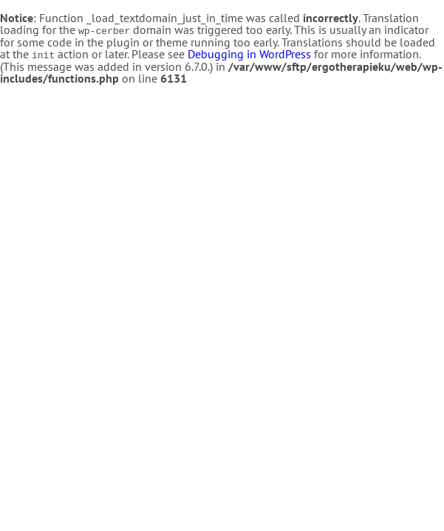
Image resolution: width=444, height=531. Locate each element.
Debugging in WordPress (249, 53)
